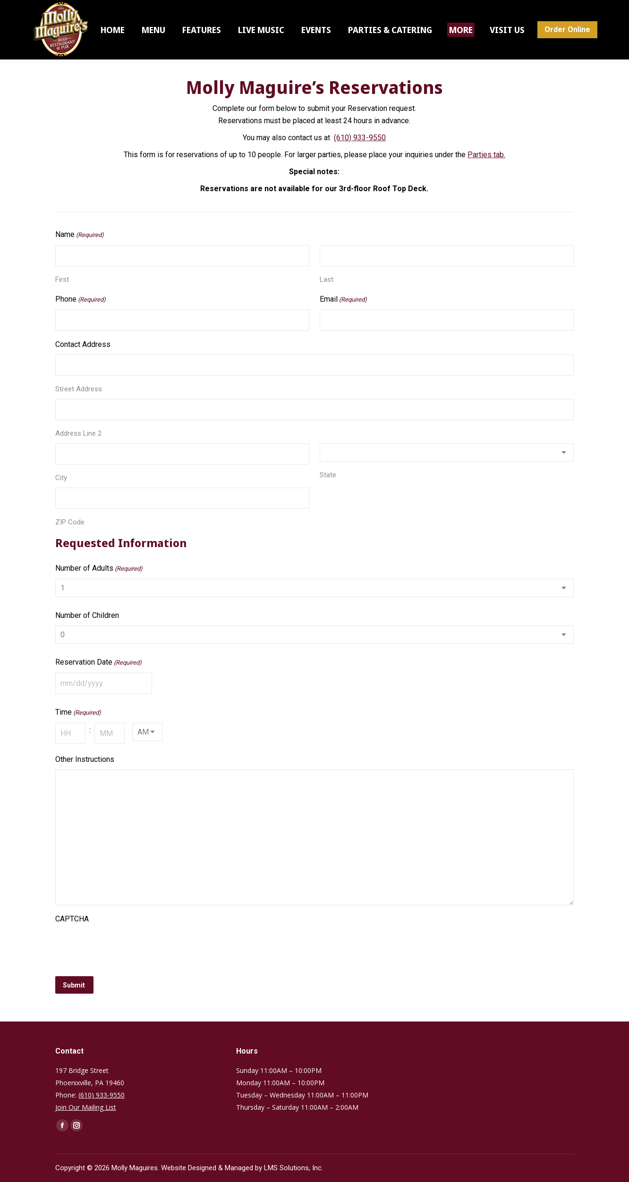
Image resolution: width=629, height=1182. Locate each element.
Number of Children (87, 615)
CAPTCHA (72, 918)
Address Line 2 (78, 433)
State (328, 475)
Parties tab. (486, 154)
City (61, 477)
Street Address (78, 389)
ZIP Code (70, 522)
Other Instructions (84, 759)
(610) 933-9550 (360, 137)
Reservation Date (98, 663)
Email (343, 300)
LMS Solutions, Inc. (293, 1168)
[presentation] (127, 947)
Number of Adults (99, 569)
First (62, 279)
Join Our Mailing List (85, 1107)
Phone (80, 300)
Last (326, 279)
